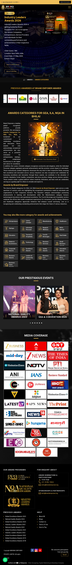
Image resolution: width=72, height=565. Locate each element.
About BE (42, 516)
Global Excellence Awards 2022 (15, 535)
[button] (30, 323)
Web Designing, (33, 563)
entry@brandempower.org (50, 485)
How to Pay (43, 527)
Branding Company (58, 563)
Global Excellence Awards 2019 (15, 538)
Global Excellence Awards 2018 (15, 541)
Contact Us (42, 522)
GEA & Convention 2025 (53, 317)
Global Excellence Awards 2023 (15, 530)
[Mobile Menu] (69, 6)
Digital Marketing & (45, 563)
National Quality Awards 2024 (15, 519)
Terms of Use (43, 524)
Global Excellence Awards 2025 (15, 516)
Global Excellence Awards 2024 (15, 522)
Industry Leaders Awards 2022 (15, 533)
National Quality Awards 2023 (19, 315)
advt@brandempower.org (50, 493)
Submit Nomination (65, 2)
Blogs (41, 519)
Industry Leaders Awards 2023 (15, 524)
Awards (30, 79)
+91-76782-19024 (48, 482)
